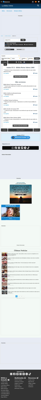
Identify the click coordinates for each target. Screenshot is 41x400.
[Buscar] (38, 5)
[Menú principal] (1, 1)
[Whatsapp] (11, 374)
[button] (19, 40)
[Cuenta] (39, 2)
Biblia (3, 10)
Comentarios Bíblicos (5, 392)
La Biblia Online (4, 381)
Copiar (35, 73)
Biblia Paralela (4, 386)
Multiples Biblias (18, 10)
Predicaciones (17, 385)
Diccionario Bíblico (5, 390)
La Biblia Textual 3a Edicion (11, 100)
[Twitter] (22, 148)
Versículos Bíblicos (5, 395)
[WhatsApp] (12, 148)
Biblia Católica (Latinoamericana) (12, 93)
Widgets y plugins (32, 383)
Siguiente (37, 62)
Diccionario (9, 10)
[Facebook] (15, 148)
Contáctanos (30, 386)
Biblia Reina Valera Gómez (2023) (12, 117)
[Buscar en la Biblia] (23, 40)
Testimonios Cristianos (19, 381)
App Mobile (30, 385)
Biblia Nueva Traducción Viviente (12, 84)
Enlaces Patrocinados (6, 154)
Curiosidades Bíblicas (5, 393)
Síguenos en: (20, 371)
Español (3, 55)
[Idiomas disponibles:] (36, 2)
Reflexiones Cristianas (19, 388)
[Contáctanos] (23, 374)
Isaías (13, 58)
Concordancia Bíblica (5, 385)
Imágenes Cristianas (19, 383)
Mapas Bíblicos (4, 397)
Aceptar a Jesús (31, 379)
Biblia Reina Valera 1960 (6, 59)
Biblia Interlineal (4, 388)
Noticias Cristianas (18, 379)
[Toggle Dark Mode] (33, 2)
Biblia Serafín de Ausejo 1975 (11, 109)
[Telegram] (25, 148)
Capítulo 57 (23, 59)
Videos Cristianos (18, 386)
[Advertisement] (20, 25)
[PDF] (21, 62)
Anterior (4, 62)
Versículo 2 (30, 59)
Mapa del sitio (31, 381)
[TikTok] (28, 148)
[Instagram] (18, 148)
